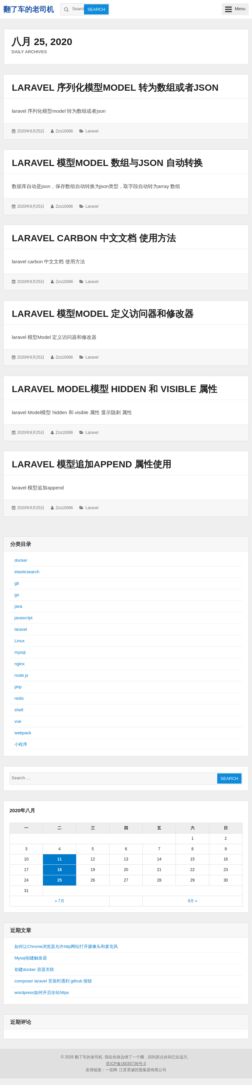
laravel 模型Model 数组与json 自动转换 (107, 163)
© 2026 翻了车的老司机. (82, 1057)
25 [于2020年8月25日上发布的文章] (59, 880)
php (18, 686)
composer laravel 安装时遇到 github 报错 (53, 981)
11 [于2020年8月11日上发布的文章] (59, 859)
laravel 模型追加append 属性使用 (91, 464)
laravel (91, 131)
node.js (21, 675)
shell (18, 709)
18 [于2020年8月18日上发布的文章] (59, 869)
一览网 (111, 1070)
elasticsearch (26, 571)
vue (17, 721)
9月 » (192, 901)
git (16, 583)
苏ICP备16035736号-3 (126, 1063)
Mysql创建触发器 (30, 957)
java (18, 606)
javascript (23, 617)
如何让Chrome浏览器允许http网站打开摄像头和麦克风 (66, 946)
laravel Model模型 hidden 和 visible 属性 (114, 389)
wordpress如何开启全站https (41, 992)
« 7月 (59, 901)
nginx (19, 663)
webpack (22, 732)
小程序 (20, 744)
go (16, 594)
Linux (19, 640)
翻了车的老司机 (28, 9)
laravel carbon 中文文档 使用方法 (94, 238)
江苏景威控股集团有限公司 (142, 1070)
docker (20, 560)
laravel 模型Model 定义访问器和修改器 (103, 314)
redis (19, 698)
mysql (20, 652)
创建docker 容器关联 (34, 969)
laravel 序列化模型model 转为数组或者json (115, 88)
